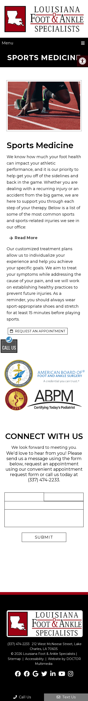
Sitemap (14, 659)
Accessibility (34, 659)
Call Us (22, 697)
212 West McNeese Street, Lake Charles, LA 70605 (56, 646)
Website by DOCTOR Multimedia (58, 661)
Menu (7, 43)
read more (26, 237)
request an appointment (37, 331)
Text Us (66, 697)
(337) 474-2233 (43, 479)
